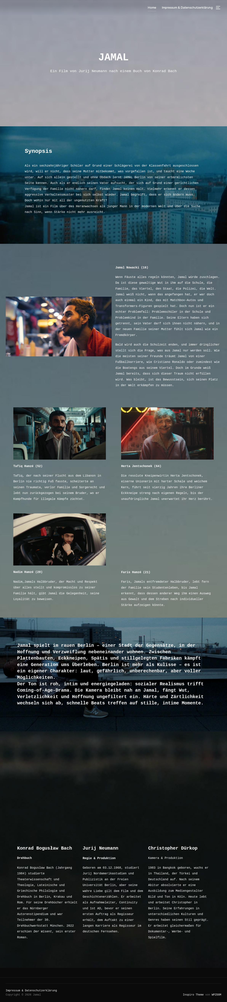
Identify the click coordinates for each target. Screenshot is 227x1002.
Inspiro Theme (193, 994)
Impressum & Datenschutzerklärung (187, 8)
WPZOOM (216, 994)
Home (152, 8)
